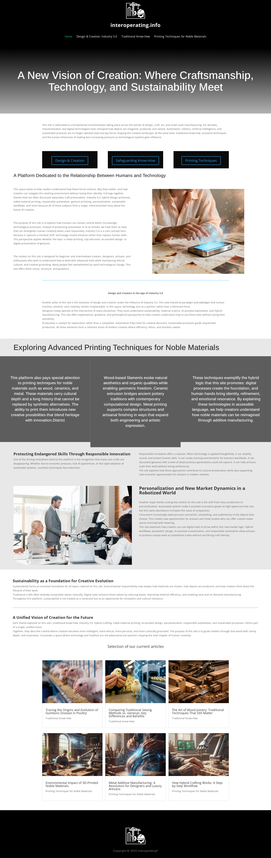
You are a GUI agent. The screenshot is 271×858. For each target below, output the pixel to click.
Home (68, 36)
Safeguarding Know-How (135, 160)
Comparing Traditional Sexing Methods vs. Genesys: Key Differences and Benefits (130, 713)
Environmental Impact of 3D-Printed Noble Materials (72, 784)
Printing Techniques (201, 160)
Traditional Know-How (135, 36)
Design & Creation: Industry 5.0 (97, 36)
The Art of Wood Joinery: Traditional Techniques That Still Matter (198, 711)
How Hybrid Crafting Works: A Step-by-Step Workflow (197, 784)
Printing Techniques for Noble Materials (180, 36)
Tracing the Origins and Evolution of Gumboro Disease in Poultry (72, 711)
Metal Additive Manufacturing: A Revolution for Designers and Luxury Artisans (135, 786)
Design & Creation (69, 160)
